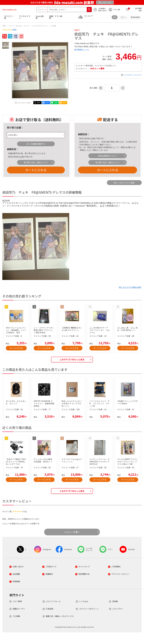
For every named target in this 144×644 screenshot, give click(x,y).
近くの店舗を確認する (36, 143)
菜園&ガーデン (19, 609)
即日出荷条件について (107, 155)
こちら (93, 145)
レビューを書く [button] (72, 532)
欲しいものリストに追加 (124, 182)
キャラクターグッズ (40, 26)
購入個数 (93, 88)
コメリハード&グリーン (89, 609)
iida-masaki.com (9, 9)
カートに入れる (35, 170)
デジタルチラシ (24, 17)
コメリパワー (117, 609)
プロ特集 (16, 616)
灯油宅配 (49, 609)
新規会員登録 (135, 17)
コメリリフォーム (53, 601)
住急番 (115, 601)
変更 (114, 17)
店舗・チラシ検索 (55, 17)
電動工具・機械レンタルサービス (60, 616)
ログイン (124, 17)
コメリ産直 (17, 601)
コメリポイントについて (133, 75)
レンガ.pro (83, 601)
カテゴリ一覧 (8, 17)
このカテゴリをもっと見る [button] (72, 359)
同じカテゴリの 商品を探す (130, 287)
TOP (4, 26)
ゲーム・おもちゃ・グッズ (19, 26)
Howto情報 (40, 17)
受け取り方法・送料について (36, 162)
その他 (53, 26)
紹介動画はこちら (81, 50)
